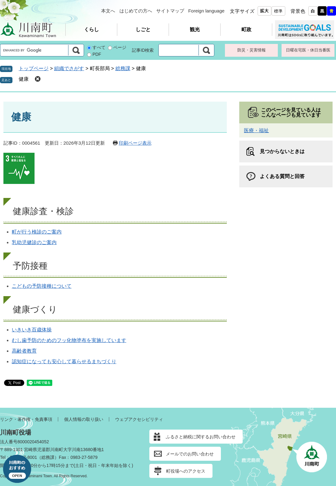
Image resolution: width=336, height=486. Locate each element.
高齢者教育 (24, 351)
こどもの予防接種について (42, 286)
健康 (24, 79)
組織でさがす (69, 68)
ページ (119, 47)
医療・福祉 (256, 130)
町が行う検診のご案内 (37, 231)
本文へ (108, 10)
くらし (91, 29)
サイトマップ (170, 10)
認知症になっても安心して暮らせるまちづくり (64, 361)
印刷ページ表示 (135, 143)
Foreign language (206, 10)
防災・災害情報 (251, 50)
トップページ (34, 68)
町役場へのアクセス (185, 471)
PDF (96, 54)
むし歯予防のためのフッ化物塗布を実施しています (69, 340)
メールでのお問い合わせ (190, 453)
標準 (278, 11)
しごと (143, 29)
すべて (98, 47)
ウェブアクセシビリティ (139, 419)
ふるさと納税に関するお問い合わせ (201, 436)
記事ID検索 (143, 50)
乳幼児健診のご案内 (34, 242)
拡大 (264, 10)
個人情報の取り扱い (83, 419)
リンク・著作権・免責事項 (26, 419)
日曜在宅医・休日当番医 (308, 50)
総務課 (122, 68)
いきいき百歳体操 (32, 329)
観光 (195, 29)
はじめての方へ (135, 10)
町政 (246, 29)
